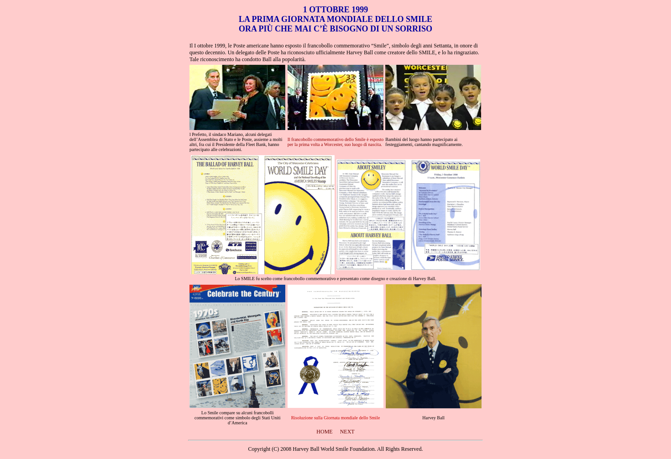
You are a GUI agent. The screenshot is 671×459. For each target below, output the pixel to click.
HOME (324, 431)
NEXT (347, 431)
